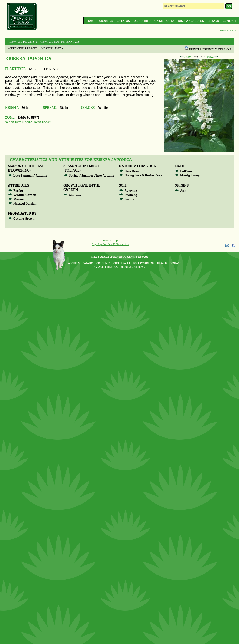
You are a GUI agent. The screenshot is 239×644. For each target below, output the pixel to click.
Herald (213, 21)
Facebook (233, 245)
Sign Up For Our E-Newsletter (110, 244)
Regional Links (227, 30)
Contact (229, 21)
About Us (106, 21)
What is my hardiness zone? (28, 121)
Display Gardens (191, 21)
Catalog (123, 21)
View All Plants (21, 41)
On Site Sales (164, 21)
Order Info (142, 21)
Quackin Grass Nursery (22, 16)
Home (91, 21)
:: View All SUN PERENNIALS (57, 41)
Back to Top (110, 240)
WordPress (227, 245)
